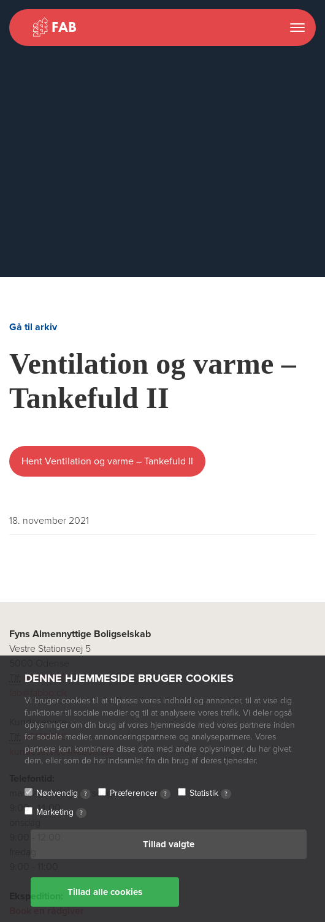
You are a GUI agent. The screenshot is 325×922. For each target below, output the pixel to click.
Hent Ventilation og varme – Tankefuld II (107, 461)
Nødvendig (63, 793)
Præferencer (140, 793)
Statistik (210, 793)
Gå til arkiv (33, 327)
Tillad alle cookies (104, 891)
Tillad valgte (168, 844)
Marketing (61, 812)
